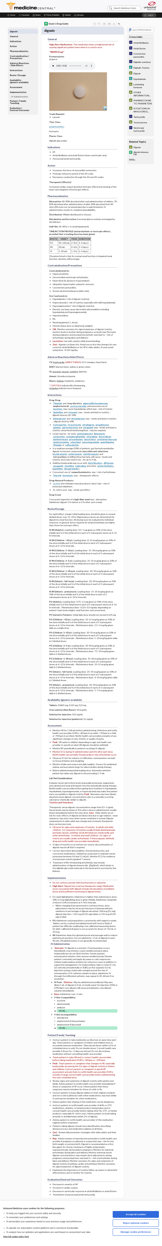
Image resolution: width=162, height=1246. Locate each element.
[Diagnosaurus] (140, 42)
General (14, 31)
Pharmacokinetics (19, 46)
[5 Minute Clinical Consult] (140, 67)
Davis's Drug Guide (56, 24)
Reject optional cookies (136, 1223)
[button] (79, 15)
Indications (15, 36)
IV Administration (19, 91)
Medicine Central (44, 6)
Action (13, 41)
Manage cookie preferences (136, 1232)
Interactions (16, 65)
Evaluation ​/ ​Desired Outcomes (19, 104)
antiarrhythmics (56, 127)
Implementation (18, 87)
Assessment (16, 82)
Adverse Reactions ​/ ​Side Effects (20, 59)
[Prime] (51, 15)
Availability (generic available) (19, 76)
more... (132, 159)
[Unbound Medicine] (150, 5)
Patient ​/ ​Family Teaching (18, 97)
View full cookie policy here (16, 1236)
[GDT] (140, 73)
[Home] (11, 15)
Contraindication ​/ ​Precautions (19, 52)
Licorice (56, 484)
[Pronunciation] (72, 66)
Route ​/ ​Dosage (18, 70)
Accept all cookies (136, 1214)
